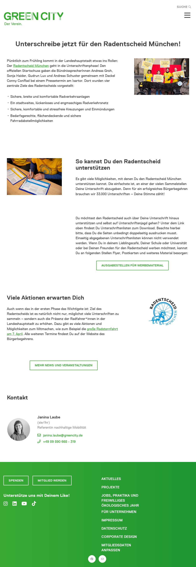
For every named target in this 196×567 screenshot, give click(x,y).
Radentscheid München (31, 66)
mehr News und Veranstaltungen (63, 365)
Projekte (110, 487)
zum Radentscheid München (63, 351)
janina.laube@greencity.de (62, 435)
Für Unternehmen (118, 512)
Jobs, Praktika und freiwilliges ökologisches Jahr (120, 500)
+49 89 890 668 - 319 (59, 442)
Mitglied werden (52, 480)
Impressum (111, 520)
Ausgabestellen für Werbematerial (132, 265)
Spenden (16, 480)
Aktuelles (111, 479)
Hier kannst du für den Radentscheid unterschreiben (132, 206)
